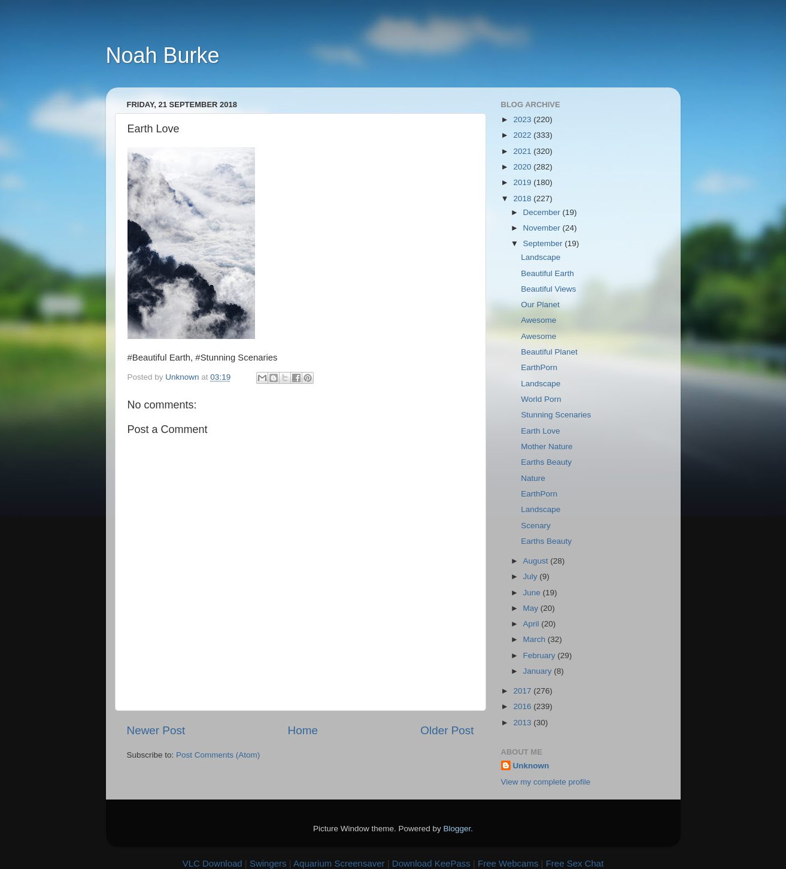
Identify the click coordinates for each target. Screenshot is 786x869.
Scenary (536, 525)
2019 (523, 182)
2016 (523, 706)
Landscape (540, 257)
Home (303, 730)
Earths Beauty (546, 462)
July (531, 576)
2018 (523, 198)
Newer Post (156, 730)
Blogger (457, 828)
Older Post (447, 730)
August (537, 560)
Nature (533, 478)
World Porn (541, 399)
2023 (523, 119)
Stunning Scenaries (556, 414)
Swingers (268, 863)
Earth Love (540, 430)
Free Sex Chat (575, 863)
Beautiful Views (548, 288)
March (535, 639)
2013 (523, 722)
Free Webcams (508, 863)
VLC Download (212, 863)
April (532, 623)
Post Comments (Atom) (218, 754)
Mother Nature (546, 446)
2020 (523, 166)
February (540, 655)
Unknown (531, 765)
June (533, 592)
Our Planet (540, 304)
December (543, 212)
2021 (523, 151)
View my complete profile (546, 781)
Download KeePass (431, 863)
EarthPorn (539, 367)
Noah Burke (163, 55)
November (543, 227)
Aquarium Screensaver (339, 863)
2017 (523, 690)
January (538, 671)
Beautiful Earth (547, 273)
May (532, 608)
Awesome (538, 320)
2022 (523, 135)
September (544, 243)
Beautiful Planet (549, 351)
